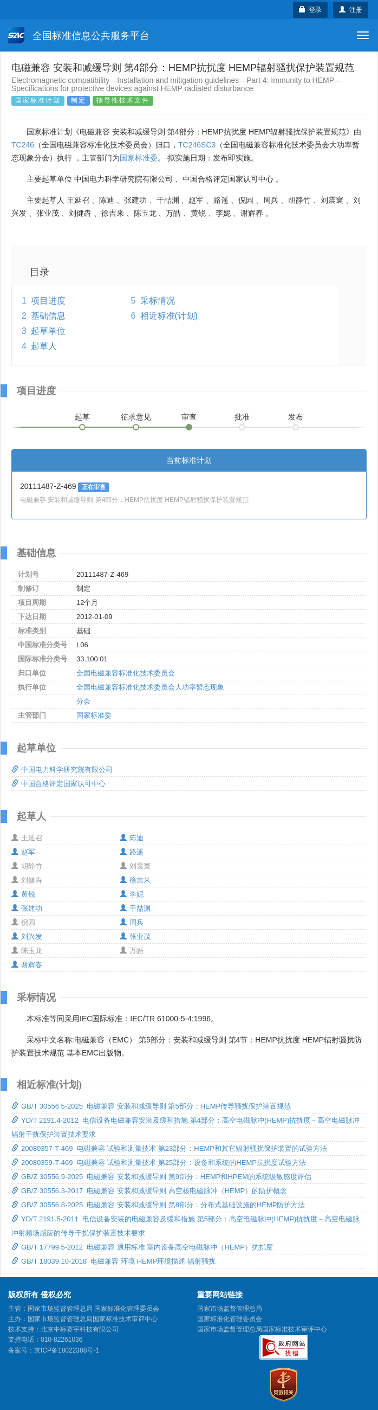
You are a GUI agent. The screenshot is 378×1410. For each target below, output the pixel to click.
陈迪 (132, 838)
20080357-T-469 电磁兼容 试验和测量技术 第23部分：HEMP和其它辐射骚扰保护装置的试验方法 (169, 1148)
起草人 (44, 346)
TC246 (22, 144)
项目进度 (48, 300)
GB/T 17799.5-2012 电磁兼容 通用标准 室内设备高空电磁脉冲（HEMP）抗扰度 (142, 1247)
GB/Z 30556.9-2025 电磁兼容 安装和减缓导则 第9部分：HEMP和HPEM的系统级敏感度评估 (161, 1177)
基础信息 (48, 315)
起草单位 (48, 331)
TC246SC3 (197, 144)
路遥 (132, 852)
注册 (350, 10)
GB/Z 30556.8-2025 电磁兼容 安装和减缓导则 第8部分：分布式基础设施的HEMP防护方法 (158, 1205)
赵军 (23, 852)
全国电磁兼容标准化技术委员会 (125, 673)
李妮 (132, 894)
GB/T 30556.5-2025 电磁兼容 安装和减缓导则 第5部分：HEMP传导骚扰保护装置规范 (151, 1106)
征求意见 (136, 417)
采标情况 (157, 300)
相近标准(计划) (169, 315)
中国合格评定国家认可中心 (58, 784)
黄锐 (23, 894)
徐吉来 (135, 880)
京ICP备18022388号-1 (66, 1350)
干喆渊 (135, 908)
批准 (242, 417)
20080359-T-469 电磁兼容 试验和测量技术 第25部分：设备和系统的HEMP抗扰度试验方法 (158, 1162)
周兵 (132, 922)
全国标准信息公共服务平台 (78, 35)
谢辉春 (26, 965)
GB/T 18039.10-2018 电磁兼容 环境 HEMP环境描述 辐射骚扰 (113, 1261)
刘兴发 (26, 936)
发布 (295, 417)
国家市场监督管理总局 (229, 1308)
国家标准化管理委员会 (229, 1319)
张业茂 (135, 936)
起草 (82, 417)
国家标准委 (139, 157)
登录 (310, 10)
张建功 (26, 908)
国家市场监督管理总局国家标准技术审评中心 (262, 1329)
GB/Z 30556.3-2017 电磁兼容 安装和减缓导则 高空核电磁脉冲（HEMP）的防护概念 (149, 1191)
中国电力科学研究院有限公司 (62, 769)
